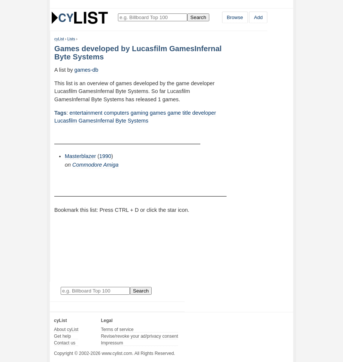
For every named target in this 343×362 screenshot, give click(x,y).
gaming (139, 113)
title (186, 113)
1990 (105, 156)
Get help (62, 336)
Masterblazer (80, 156)
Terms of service (117, 329)
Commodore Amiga (95, 165)
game (174, 113)
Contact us (64, 343)
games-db (86, 70)
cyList (59, 39)
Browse (235, 17)
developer (204, 113)
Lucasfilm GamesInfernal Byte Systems (101, 121)
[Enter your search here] (152, 17)
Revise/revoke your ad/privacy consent (139, 336)
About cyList (66, 329)
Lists (71, 39)
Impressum (112, 343)
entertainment (86, 113)
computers (116, 113)
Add (258, 17)
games (158, 113)
